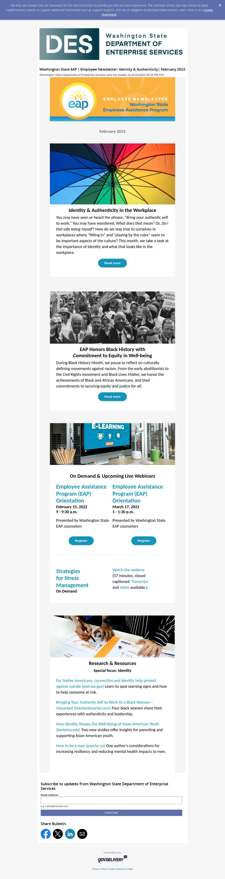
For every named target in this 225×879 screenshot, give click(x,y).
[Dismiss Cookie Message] (220, 4)
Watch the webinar (128, 569)
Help (130, 869)
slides (124, 587)
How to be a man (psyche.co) (80, 745)
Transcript (139, 581)
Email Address (49, 795)
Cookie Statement (117, 869)
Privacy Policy (99, 869)
